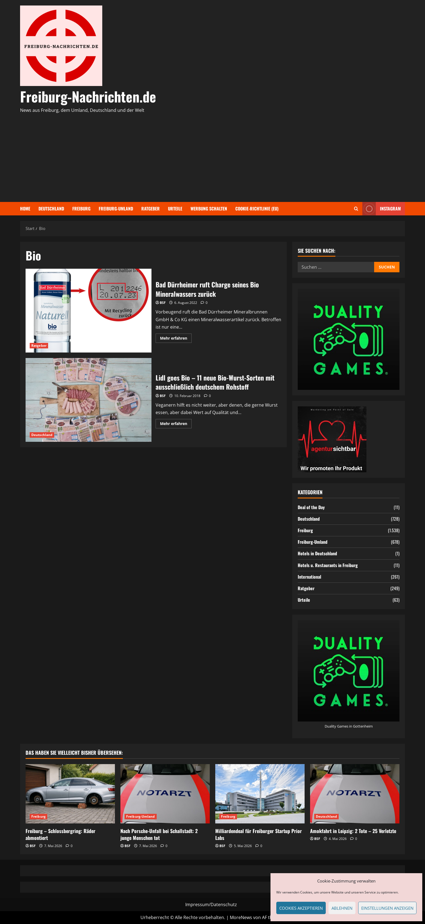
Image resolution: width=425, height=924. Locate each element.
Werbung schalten (209, 208)
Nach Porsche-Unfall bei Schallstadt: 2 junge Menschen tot (159, 834)
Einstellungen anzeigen (387, 908)
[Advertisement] (211, 155)
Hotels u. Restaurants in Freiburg (328, 565)
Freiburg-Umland (116, 208)
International (309, 576)
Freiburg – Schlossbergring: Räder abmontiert (60, 834)
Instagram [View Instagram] (381, 208)
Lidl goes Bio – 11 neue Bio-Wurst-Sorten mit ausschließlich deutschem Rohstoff (88, 400)
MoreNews (241, 917)
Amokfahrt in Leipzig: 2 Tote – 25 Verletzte (353, 830)
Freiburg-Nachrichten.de (88, 96)
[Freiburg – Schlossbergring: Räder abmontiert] (70, 794)
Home (25, 208)
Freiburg (81, 208)
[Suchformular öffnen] (356, 208)
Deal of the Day (311, 507)
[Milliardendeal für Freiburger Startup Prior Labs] (260, 794)
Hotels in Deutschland (317, 553)
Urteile (175, 208)
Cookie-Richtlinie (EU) (256, 208)
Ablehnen (342, 908)
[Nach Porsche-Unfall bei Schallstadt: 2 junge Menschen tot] (165, 794)
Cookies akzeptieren (301, 908)
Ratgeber (150, 208)
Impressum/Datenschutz (211, 904)
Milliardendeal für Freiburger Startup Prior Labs (258, 834)
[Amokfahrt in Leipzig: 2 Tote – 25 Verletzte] (354, 794)
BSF (163, 302)
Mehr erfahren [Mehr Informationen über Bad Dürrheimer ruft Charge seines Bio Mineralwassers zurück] (176, 339)
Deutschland (51, 208)
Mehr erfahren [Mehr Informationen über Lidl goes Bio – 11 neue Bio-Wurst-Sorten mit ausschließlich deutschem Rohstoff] (176, 424)
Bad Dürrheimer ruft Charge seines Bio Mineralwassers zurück (88, 311)
